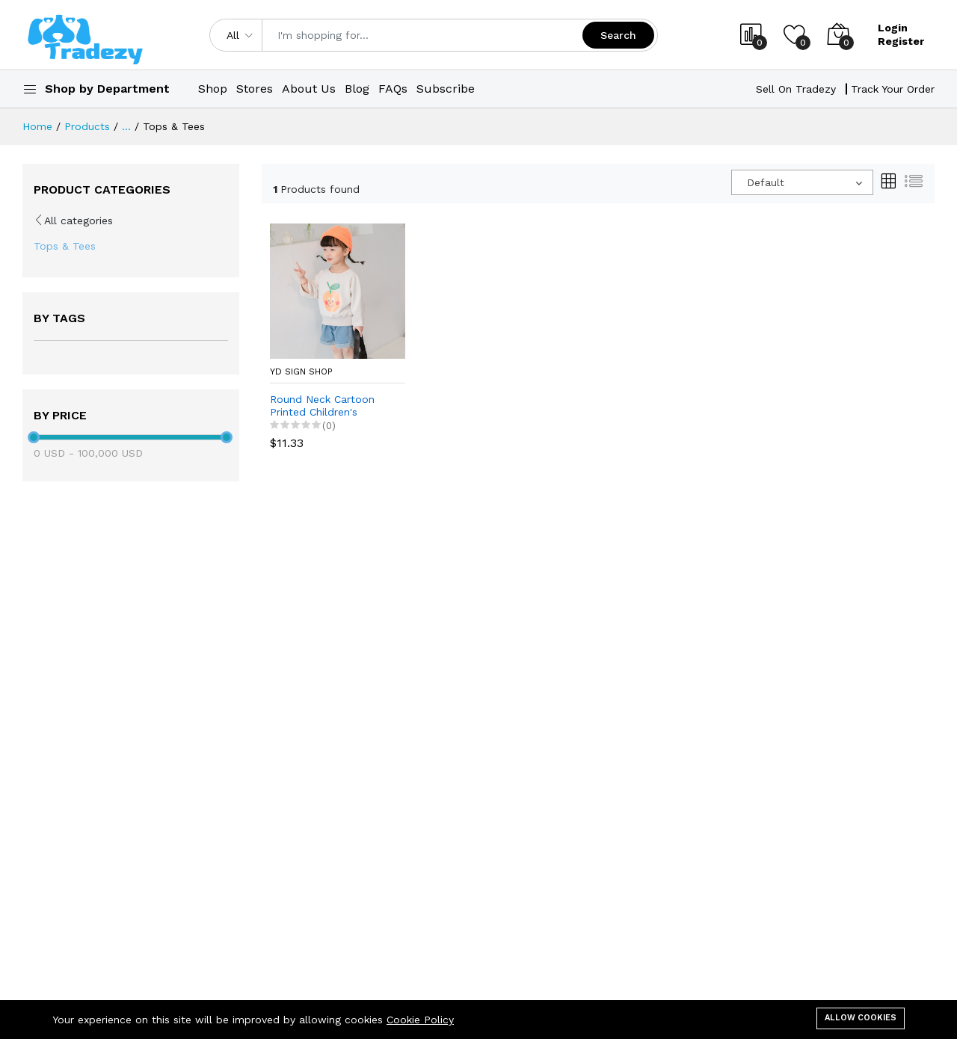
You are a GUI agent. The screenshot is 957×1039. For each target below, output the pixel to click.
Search (618, 35)
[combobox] (802, 182)
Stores (254, 88)
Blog (357, 88)
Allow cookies (860, 1018)
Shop (212, 88)
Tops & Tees (65, 246)
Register (901, 41)
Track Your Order (893, 89)
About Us (309, 88)
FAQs (392, 88)
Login (893, 28)
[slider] (34, 437)
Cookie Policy (420, 1020)
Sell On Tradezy (796, 89)
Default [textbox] (765, 182)
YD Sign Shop (301, 371)
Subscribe (445, 88)
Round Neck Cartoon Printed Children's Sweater (322, 406)
